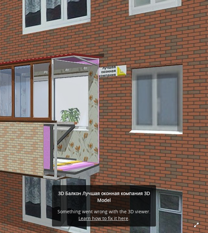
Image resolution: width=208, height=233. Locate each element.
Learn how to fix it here (103, 218)
